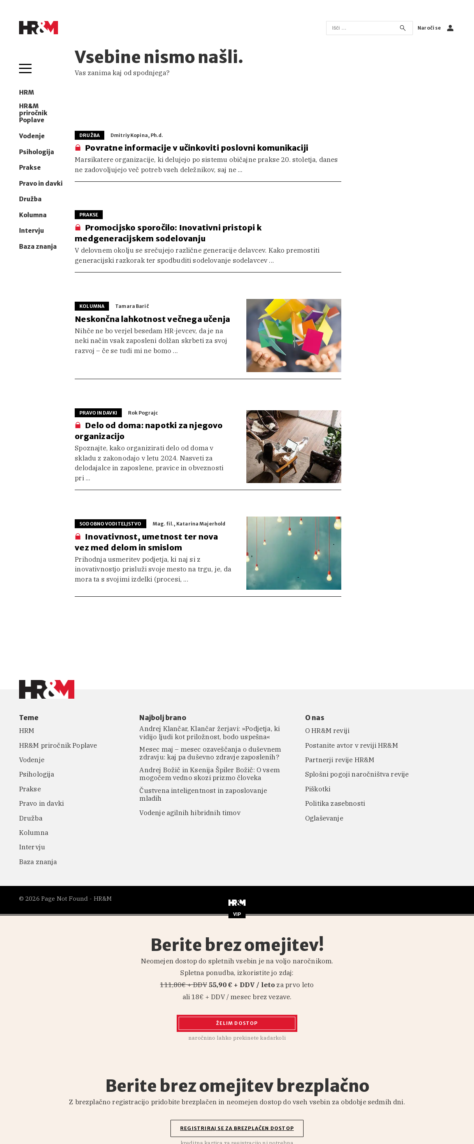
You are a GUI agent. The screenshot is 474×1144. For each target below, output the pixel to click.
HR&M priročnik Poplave (33, 113)
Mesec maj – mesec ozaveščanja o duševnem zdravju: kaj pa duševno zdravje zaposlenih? (210, 753)
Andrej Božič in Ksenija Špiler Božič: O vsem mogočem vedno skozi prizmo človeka (209, 774)
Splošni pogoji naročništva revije (357, 774)
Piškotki (317, 789)
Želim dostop (237, 1023)
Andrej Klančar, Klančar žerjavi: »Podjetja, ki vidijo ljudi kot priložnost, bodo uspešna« (209, 733)
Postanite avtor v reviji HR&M (351, 745)
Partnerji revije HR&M (340, 760)
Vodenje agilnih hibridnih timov (189, 813)
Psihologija (36, 152)
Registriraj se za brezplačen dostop (237, 1128)
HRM (26, 92)
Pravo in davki (41, 183)
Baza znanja (38, 246)
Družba (30, 199)
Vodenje (32, 136)
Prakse (30, 167)
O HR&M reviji (327, 731)
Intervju (31, 230)
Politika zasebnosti (335, 803)
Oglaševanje (324, 818)
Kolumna (33, 215)
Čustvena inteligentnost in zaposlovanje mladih (203, 795)
